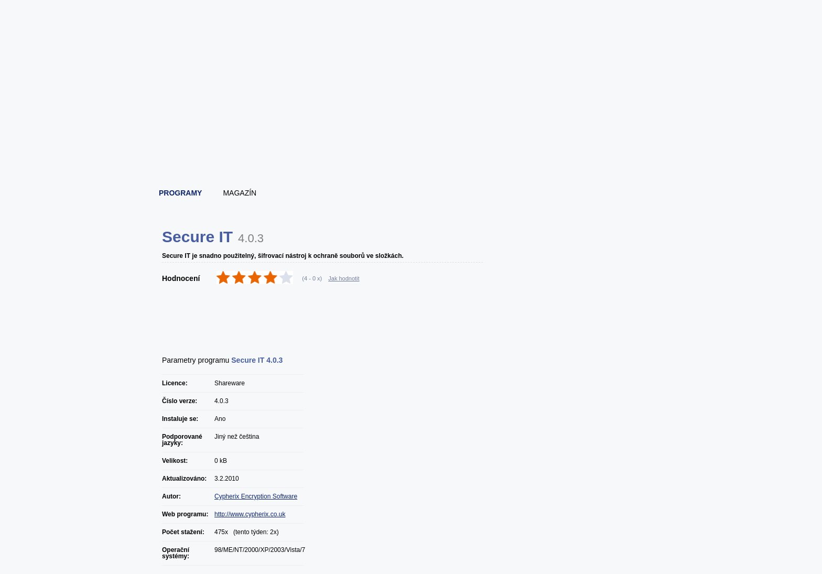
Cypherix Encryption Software (255, 496)
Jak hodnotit (343, 278)
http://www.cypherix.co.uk (249, 514)
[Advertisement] (411, 152)
